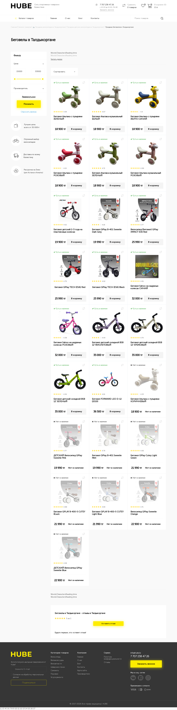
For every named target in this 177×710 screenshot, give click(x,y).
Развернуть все (28, 97)
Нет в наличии (153, 411)
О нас (67, 18)
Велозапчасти (56, 664)
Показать (29, 104)
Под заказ (54, 674)
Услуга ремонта (57, 677)
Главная (53, 18)
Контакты (95, 18)
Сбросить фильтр (29, 112)
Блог (80, 18)
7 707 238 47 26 (107, 5)
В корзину (76, 129)
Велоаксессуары (57, 660)
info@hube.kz (135, 653)
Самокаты (55, 670)
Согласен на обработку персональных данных (28, 676)
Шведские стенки (58, 667)
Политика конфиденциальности (113, 658)
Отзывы (107, 662)
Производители (83, 674)
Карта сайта (82, 670)
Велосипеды (55, 657)
